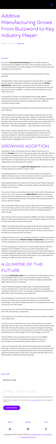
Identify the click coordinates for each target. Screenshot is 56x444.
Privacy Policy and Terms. (34, 400)
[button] (51, 3)
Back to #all (5, 374)
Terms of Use (46, 434)
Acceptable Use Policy (28, 437)
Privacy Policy (36, 434)
